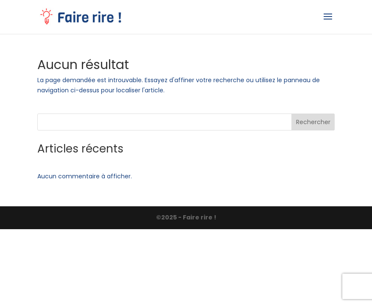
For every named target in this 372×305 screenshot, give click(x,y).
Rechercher (313, 122)
